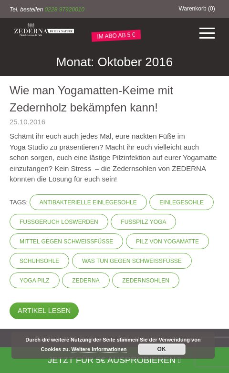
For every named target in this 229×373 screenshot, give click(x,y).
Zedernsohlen (145, 280)
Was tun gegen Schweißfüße (132, 261)
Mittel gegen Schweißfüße (66, 241)
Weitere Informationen (99, 349)
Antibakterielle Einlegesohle (88, 202)
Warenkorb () (196, 8)
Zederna (85, 280)
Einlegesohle (181, 202)
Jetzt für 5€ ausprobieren (114, 360)
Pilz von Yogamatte (167, 241)
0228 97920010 (64, 9)
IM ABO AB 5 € (116, 35)
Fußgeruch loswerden (59, 222)
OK (161, 349)
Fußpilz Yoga (143, 222)
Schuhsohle (39, 261)
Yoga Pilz (35, 280)
